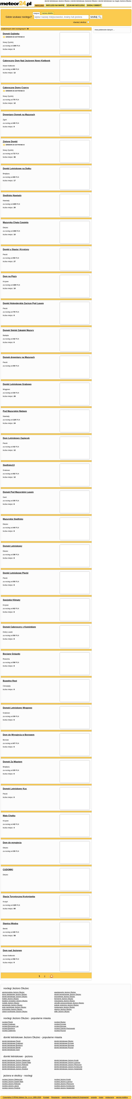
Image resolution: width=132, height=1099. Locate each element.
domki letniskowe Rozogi (63, 1048)
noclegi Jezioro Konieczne (64, 1086)
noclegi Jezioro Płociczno (64, 1084)
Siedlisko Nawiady (12, 195)
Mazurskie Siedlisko (13, 519)
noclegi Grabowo (8, 1024)
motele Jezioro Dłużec (10, 1003)
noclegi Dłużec (60, 1022)
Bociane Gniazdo (11, 654)
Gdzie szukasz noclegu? (19, 17)
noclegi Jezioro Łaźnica (63, 1082)
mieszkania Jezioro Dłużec (64, 1001)
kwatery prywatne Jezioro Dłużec (15, 1001)
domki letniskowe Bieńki (11, 1048)
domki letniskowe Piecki (11, 1041)
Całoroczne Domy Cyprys (16, 87)
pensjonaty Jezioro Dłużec (12, 1005)
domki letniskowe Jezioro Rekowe (15, 1065)
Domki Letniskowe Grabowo (17, 384)
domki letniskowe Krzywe (64, 1043)
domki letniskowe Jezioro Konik (66, 1060)
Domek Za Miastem (12, 762)
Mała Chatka (9, 816)
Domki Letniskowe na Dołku (17, 168)
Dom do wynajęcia (12, 843)
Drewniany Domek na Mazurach (19, 114)
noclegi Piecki (7, 1022)
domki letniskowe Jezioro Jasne (14, 1067)
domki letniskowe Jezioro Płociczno (68, 1065)
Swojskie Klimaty (11, 600)
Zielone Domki (10, 141)
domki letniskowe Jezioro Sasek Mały (16, 1062)
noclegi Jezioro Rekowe (11, 1084)
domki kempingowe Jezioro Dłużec (67, 994)
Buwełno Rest (10, 681)
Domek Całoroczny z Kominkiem (19, 627)
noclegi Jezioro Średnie (11, 1088)
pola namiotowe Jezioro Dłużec (14, 1007)
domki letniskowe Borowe (64, 1045)
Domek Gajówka (11, 34)
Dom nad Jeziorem (12, 950)
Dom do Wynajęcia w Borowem (18, 735)
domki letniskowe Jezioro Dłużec (14, 997)
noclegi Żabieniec (9, 1031)
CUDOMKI (8, 869)
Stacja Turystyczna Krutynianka (19, 896)
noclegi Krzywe (60, 1024)
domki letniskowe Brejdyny (12, 1045)
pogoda (94, 1097)
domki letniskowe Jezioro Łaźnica (67, 1062)
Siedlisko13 (9, 465)
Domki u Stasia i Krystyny (16, 249)
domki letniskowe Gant (11, 1050)
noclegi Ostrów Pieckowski (64, 1028)
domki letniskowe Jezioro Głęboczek (16, 1060)
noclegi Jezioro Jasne (10, 1086)
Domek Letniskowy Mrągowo (17, 708)
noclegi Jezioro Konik (62, 1079)
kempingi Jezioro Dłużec (63, 999)
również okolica (79, 22)
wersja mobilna (122, 1097)
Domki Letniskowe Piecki (15, 573)
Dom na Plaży (10, 276)
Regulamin (55, 1097)
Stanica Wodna (10, 923)
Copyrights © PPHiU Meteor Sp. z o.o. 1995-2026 (22, 1097)
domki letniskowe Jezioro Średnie (15, 1069)
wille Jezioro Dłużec (62, 1011)
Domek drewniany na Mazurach (19, 357)
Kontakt (46, 1097)
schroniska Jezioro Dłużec (12, 1009)
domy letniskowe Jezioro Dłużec (14, 994)
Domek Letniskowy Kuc (15, 789)
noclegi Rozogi (60, 1031)
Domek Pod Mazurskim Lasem (18, 492)
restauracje (109, 1097)
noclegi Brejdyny (8, 1028)
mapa (101, 1097)
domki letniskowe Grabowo (12, 1043)
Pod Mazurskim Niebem (15, 411)
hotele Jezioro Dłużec (10, 999)
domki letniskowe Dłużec (63, 1041)
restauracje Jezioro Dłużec (64, 1007)
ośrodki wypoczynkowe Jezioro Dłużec (69, 1003)
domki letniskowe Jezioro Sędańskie (68, 1069)
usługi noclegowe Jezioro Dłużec (14, 1011)
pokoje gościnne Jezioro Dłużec (66, 1005)
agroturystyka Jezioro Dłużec (13, 992)
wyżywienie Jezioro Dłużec (64, 997)
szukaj (95, 16)
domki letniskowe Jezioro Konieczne (68, 1067)
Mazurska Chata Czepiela (15, 222)
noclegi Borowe (60, 1026)
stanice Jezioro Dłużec (63, 1009)
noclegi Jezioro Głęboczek (12, 1079)
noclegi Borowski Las (10, 1026)
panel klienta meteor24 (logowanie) (75, 1097)
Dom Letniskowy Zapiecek (16, 438)
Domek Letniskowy (12, 546)
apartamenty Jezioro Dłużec (65, 992)
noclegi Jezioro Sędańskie (64, 1088)
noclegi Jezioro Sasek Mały (12, 1082)
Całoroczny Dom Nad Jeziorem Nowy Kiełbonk (26, 61)
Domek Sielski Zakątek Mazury (18, 330)
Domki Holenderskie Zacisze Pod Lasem (23, 303)
